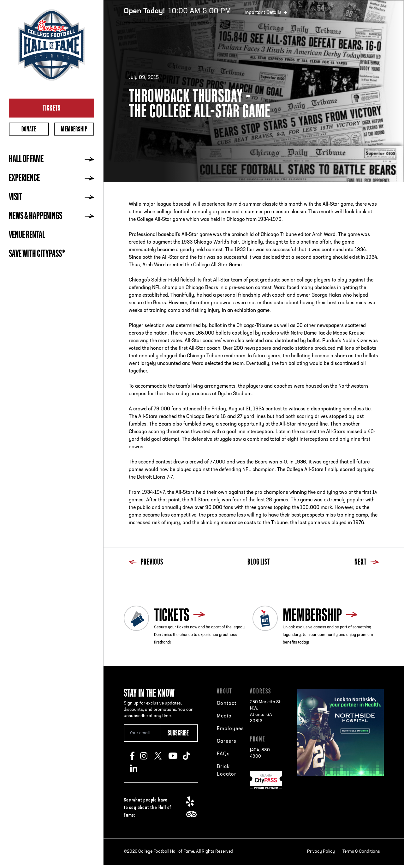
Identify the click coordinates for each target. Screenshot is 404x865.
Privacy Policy (321, 851)
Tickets (52, 107)
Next (366, 562)
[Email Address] (142, 733)
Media (224, 716)
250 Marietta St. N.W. (266, 712)
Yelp (193, 801)
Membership (74, 129)
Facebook (135, 755)
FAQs (223, 754)
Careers (226, 741)
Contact (226, 703)
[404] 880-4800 (260, 753)
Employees (230, 728)
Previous (146, 562)
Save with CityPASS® (37, 254)
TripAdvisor (193, 814)
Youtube (176, 755)
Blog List (258, 562)
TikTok (190, 755)
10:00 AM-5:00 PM (177, 11)
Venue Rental (27, 235)
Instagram (147, 755)
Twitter (161, 755)
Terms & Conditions (361, 851)
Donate (28, 129)
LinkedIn (137, 768)
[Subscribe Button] (179, 733)
